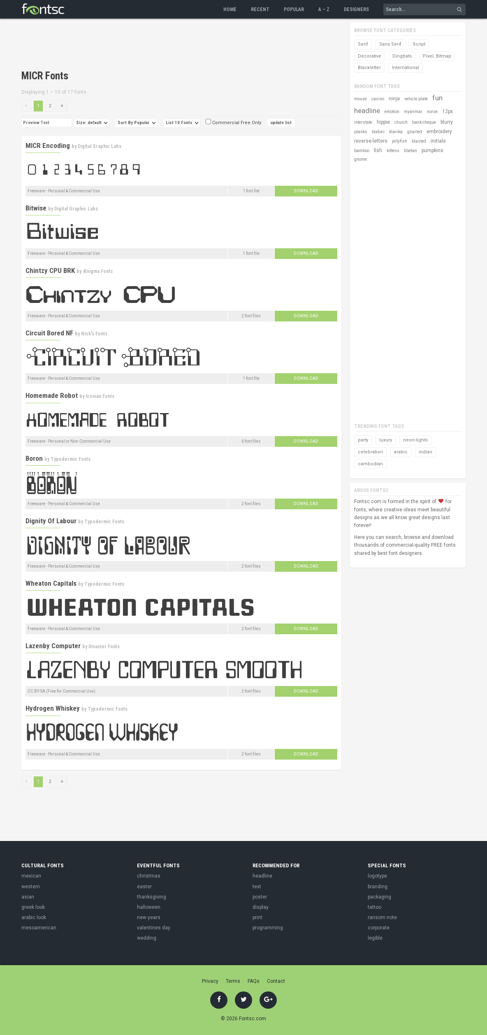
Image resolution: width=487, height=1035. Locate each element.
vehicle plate (416, 99)
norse (432, 111)
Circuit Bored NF (49, 333)
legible (375, 938)
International (405, 67)
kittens (393, 150)
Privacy (210, 981)
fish (378, 150)
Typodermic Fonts (70, 459)
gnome (360, 159)
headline (367, 110)
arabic (401, 452)
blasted (419, 141)
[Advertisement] (171, 45)
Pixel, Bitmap (437, 56)
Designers (356, 9)
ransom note (382, 917)
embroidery (439, 131)
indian (425, 452)
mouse (360, 99)
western (30, 886)
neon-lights (415, 440)
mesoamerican (38, 928)
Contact (276, 981)
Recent (260, 9)
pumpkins (432, 150)
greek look (33, 907)
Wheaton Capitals (51, 583)
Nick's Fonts (94, 334)
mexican (31, 876)
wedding (146, 938)
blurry (447, 122)
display (261, 907)
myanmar (413, 111)
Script (419, 44)
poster (260, 897)
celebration (370, 452)
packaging (379, 897)
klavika (396, 131)
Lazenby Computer (53, 646)
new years (148, 917)
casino (377, 99)
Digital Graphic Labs (99, 146)
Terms (233, 981)
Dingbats (402, 56)
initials (438, 141)
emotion (392, 111)
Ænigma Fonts (98, 271)
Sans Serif (390, 44)
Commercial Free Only (233, 122)
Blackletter (369, 67)
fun (437, 98)
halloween (148, 907)
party (363, 440)
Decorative (369, 56)
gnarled (414, 131)
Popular (294, 9)
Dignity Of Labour (51, 521)
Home (230, 9)
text (257, 886)
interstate (363, 122)
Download (306, 191)
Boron (34, 458)
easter (144, 886)
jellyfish (399, 141)
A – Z (323, 9)
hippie (383, 122)
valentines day (153, 928)
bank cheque (424, 122)
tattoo (374, 907)
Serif (363, 44)
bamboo (361, 150)
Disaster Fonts (104, 646)
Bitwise (36, 208)
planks (360, 131)
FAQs (254, 981)
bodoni (378, 131)
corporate (379, 928)
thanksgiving (151, 897)
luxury (385, 440)
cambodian (370, 464)
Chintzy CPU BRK (50, 270)
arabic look (33, 917)
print (257, 917)
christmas (148, 876)
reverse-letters (370, 141)
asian (27, 897)
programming (268, 928)
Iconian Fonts (100, 396)
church (401, 122)
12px (447, 111)
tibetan (410, 150)
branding (377, 886)
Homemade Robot (52, 395)
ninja (394, 99)
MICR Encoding (48, 145)
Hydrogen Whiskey (53, 708)
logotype (377, 876)
